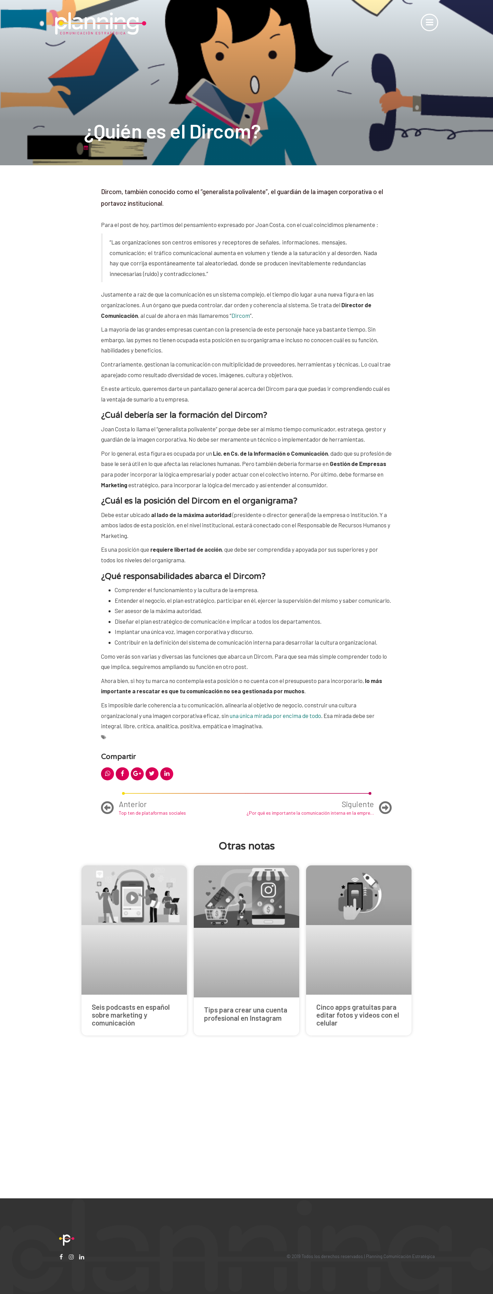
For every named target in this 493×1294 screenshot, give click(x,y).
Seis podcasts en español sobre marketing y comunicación (131, 1015)
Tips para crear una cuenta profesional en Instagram (245, 1013)
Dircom (240, 315)
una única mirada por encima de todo (275, 715)
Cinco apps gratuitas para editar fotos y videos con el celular (357, 1015)
